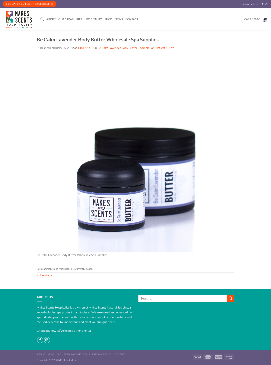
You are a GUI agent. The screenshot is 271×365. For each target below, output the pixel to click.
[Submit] (230, 298)
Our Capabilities (70, 19)
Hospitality (93, 19)
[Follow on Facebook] (263, 4)
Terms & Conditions (77, 354)
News (119, 19)
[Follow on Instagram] (266, 4)
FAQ (59, 354)
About (51, 19)
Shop (108, 19)
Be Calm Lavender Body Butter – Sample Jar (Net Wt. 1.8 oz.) (136, 48)
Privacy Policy (102, 354)
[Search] (42, 19)
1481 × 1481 (86, 48)
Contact (132, 19)
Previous (44, 275)
